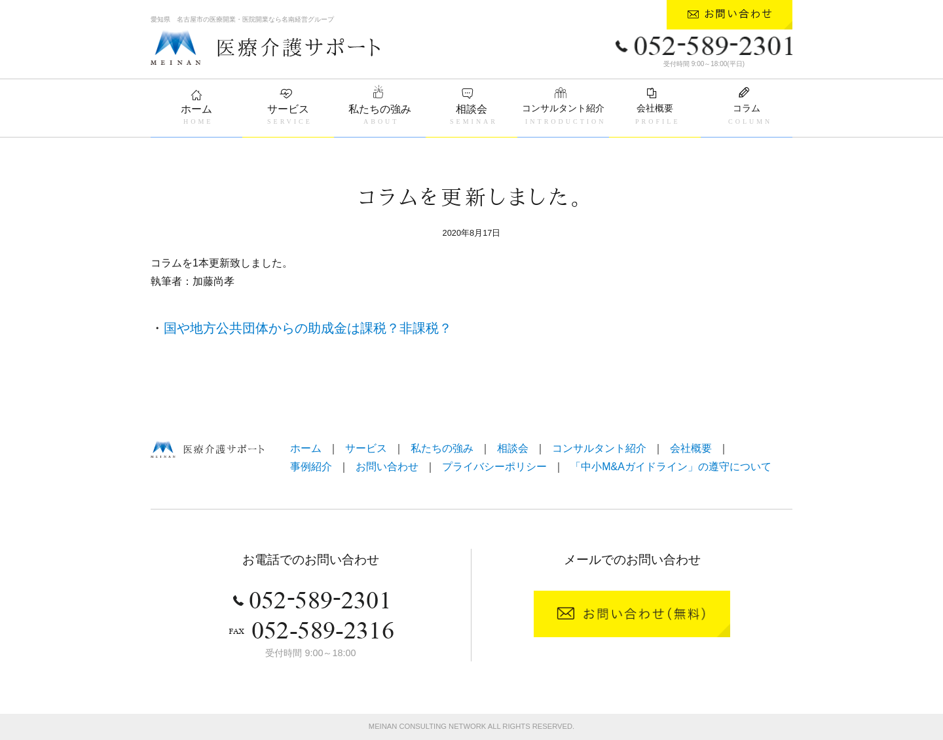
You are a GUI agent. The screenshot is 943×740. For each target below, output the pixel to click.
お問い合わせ (387, 466)
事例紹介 (311, 466)
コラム (746, 108)
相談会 (471, 109)
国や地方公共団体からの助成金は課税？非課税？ (308, 328)
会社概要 (655, 108)
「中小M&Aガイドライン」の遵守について (670, 466)
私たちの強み (379, 109)
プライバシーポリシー (494, 466)
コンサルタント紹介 (563, 108)
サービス (288, 109)
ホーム (196, 109)
